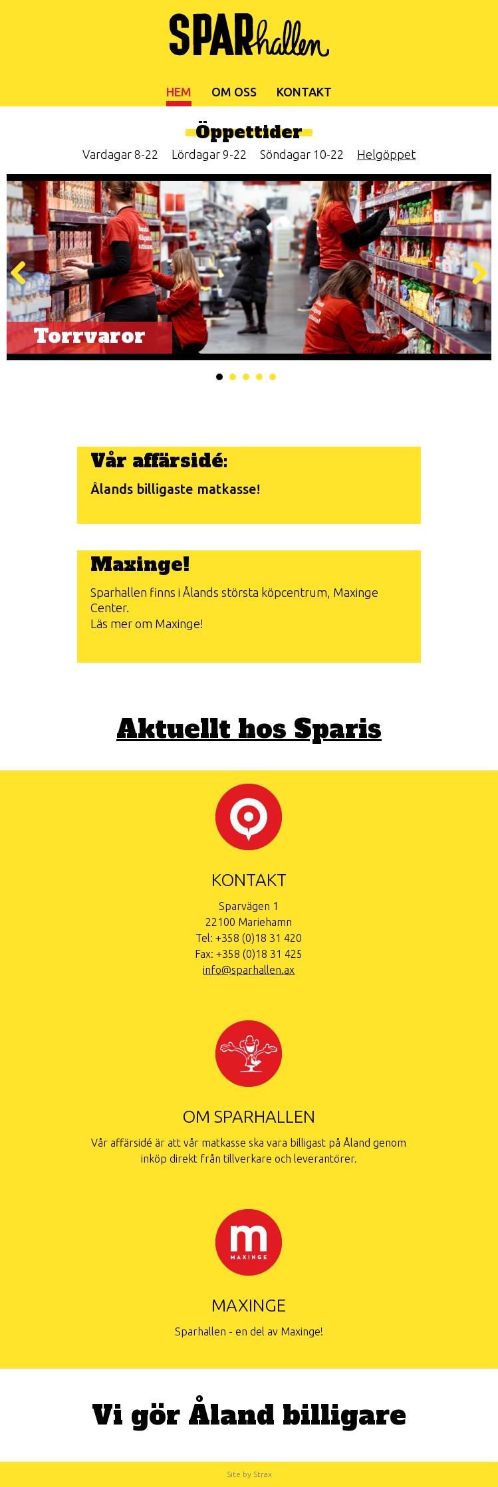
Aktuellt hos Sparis (249, 730)
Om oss (234, 91)
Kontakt (304, 91)
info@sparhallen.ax (249, 970)
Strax (262, 1474)
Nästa (474, 274)
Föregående (23, 274)
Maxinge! (139, 564)
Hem (178, 91)
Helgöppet (386, 154)
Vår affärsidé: (158, 460)
